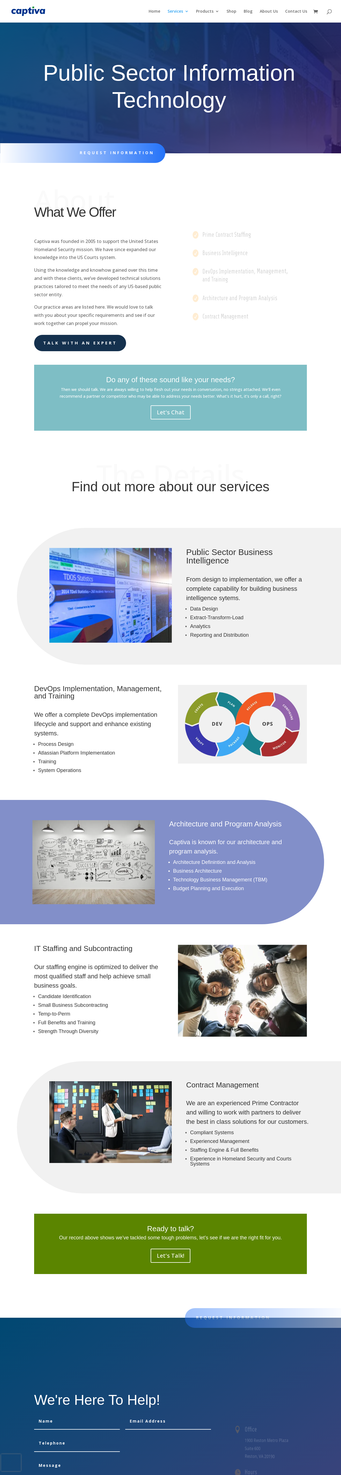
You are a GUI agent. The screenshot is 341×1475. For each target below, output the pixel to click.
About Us (269, 11)
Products (205, 11)
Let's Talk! (170, 1255)
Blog (248, 11)
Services (175, 11)
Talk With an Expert (80, 343)
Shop (231, 11)
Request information (113, 152)
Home (154, 11)
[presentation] (11, 1462)
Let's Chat (170, 412)
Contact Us (296, 11)
